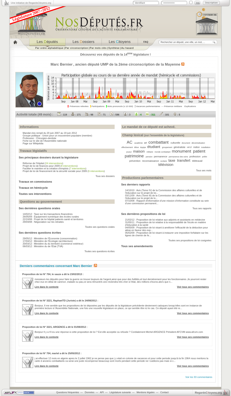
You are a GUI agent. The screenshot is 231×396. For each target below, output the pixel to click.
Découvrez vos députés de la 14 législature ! (115, 54)
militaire (150, 152)
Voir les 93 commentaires (198, 377)
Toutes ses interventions (35, 193)
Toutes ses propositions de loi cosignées (189, 240)
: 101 (164, 114)
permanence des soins (178, 157)
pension (149, 157)
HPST (189, 147)
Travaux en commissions (35, 181)
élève (136, 147)
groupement (167, 147)
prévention (134, 161)
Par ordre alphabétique (49, 48)
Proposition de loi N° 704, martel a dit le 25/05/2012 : (52, 353)
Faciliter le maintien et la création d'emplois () (54, 168)
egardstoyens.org (208, 392)
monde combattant (162, 152)
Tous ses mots (203, 170)
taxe (171, 160)
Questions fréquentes (67, 392)
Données (89, 392)
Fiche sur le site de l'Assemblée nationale (45, 140)
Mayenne (172, 64)
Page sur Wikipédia (33, 143)
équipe (143, 147)
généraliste (179, 147)
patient (199, 151)
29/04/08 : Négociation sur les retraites (43, 222)
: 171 (76, 114)
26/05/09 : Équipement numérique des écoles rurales (51, 216)
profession (194, 156)
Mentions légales (146, 392)
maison (139, 151)
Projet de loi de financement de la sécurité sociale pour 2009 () (64, 171)
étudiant (153, 147)
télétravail (197, 161)
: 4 (138, 114)
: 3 (127, 114)
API (102, 392)
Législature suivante (120, 392)
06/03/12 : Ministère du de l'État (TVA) (43, 246)
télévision (165, 165)
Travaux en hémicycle (33, 187)
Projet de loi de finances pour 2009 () (50, 166)
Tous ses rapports (201, 208)
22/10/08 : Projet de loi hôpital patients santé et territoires (53, 219)
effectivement (127, 147)
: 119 (62, 114)
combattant (158, 142)
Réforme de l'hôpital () (43, 163)
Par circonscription (76, 48)
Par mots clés (98, 48)
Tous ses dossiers (105, 176)
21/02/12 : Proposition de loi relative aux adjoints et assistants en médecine (165, 219)
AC (129, 142)
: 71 (101, 114)
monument (181, 151)
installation (205, 147)
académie (138, 143)
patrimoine (134, 156)
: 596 (114, 114)
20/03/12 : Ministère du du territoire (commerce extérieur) (53, 243)
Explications (190, 106)
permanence (160, 156)
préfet (204, 157)
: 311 (150, 114)
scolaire (163, 161)
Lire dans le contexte (46, 287)
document (186, 143)
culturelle (175, 142)
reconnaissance (150, 161)
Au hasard (127, 48)
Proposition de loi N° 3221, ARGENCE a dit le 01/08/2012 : (54, 327)
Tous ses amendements (137, 246)
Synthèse (114, 48)
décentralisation (198, 143)
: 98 (89, 114)
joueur (129, 152)
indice (196, 147)
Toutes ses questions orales (100, 227)
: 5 (176, 114)
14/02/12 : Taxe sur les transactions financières (48, 214)
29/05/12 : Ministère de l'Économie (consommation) (50, 238)
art (145, 142)
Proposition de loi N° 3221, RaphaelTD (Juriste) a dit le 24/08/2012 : (60, 300)
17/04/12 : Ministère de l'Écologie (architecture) (48, 241)
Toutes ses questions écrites (100, 251)
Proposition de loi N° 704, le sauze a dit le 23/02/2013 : (52, 274)
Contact (164, 392)
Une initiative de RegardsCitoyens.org (31, 3)
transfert (183, 160)
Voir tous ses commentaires (193, 287)
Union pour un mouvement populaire (61, 135)
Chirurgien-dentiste (46, 138)
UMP (104, 64)
